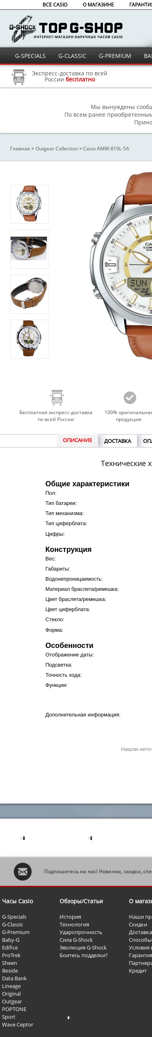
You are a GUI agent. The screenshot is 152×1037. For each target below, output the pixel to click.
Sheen (9, 962)
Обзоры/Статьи (81, 901)
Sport (8, 1016)
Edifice (10, 947)
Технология (74, 924)
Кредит (138, 970)
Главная (20, 148)
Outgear (12, 1001)
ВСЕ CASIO (55, 4)
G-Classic (12, 924)
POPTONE (14, 1009)
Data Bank (14, 978)
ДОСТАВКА (117, 441)
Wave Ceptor (17, 1024)
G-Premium (16, 932)
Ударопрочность (81, 932)
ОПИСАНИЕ (77, 440)
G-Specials (14, 916)
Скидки (138, 924)
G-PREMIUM (115, 56)
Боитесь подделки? (84, 955)
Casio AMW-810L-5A (106, 148)
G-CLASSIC (72, 56)
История (70, 916)
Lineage (11, 986)
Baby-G (10, 939)
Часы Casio (17, 901)
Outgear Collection (57, 148)
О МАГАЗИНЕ (98, 4)
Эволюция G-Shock (83, 947)
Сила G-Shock (76, 939)
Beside (10, 970)
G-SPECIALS (30, 56)
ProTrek (11, 955)
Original (11, 993)
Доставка (140, 932)
